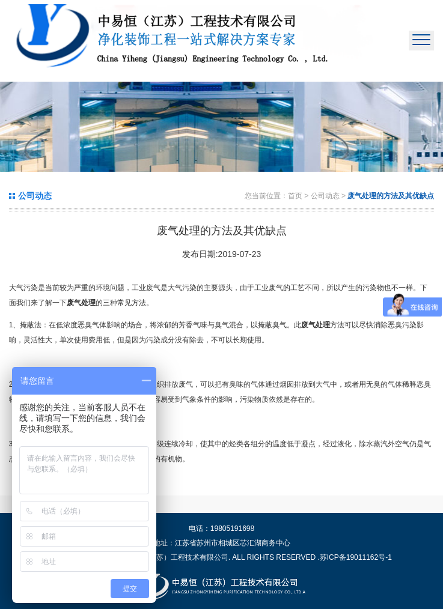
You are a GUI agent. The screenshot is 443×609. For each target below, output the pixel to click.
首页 (295, 196)
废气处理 (81, 302)
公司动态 (326, 196)
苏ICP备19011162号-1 (356, 557)
